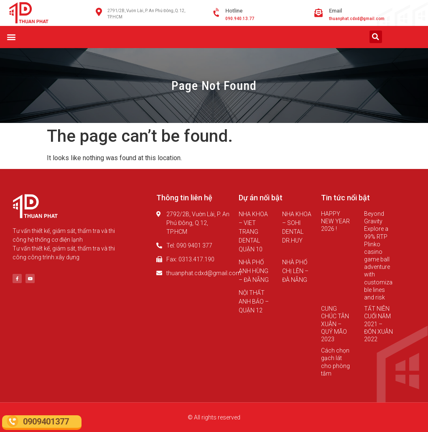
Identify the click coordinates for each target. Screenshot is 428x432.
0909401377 (46, 422)
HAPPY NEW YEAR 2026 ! (335, 221)
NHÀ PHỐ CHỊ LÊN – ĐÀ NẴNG (295, 271)
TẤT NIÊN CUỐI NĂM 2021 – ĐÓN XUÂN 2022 (378, 324)
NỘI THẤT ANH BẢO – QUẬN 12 (254, 301)
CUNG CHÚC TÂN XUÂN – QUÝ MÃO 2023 (335, 324)
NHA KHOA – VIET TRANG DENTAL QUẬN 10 (253, 232)
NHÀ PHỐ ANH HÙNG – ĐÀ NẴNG (254, 271)
